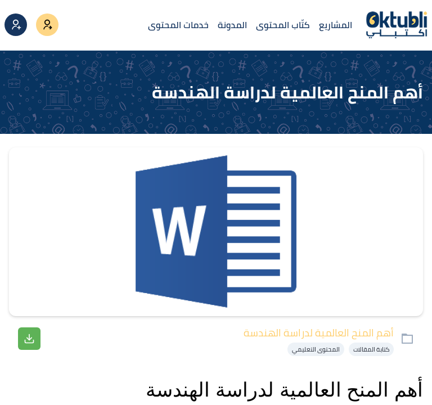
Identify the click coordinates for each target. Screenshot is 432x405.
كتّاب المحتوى (283, 24)
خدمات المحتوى (178, 24)
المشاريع (335, 24)
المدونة (232, 24)
